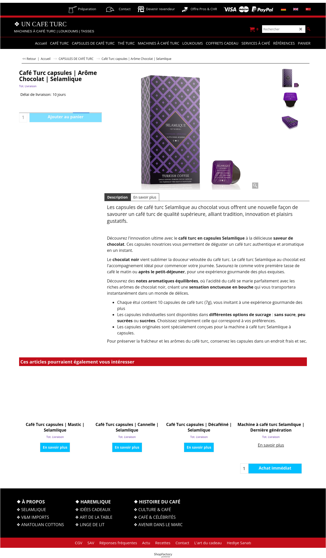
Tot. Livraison (27, 86)
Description (117, 197)
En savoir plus (144, 197)
